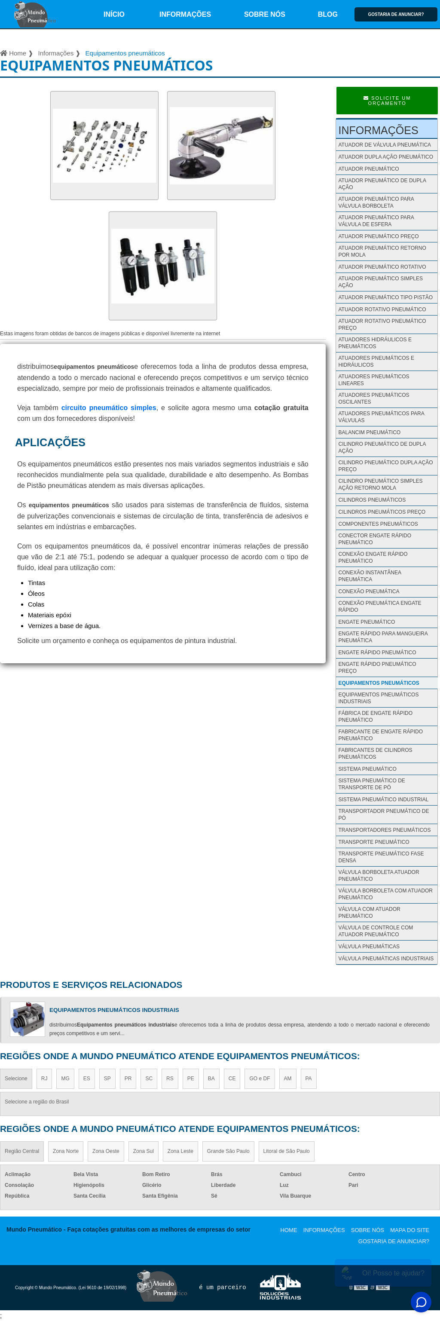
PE (190, 1079)
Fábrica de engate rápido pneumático (375, 716)
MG (65, 1079)
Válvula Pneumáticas (369, 947)
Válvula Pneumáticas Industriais (386, 959)
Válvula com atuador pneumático (369, 912)
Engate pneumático (366, 622)
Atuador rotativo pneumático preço (382, 324)
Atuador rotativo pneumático (382, 309)
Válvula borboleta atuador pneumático (378, 875)
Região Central (22, 1151)
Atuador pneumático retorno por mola (382, 251)
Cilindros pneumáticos (372, 500)
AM (288, 1079)
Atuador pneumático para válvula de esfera (376, 221)
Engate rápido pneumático (377, 653)
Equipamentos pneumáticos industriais (378, 698)
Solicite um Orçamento (387, 100)
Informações (185, 14)
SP (107, 1079)
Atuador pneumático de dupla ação (382, 184)
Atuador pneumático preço (378, 236)
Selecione (16, 1079)
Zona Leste (180, 1151)
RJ (44, 1079)
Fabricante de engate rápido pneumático (380, 735)
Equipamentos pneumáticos (378, 683)
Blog (328, 14)
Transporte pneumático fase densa (381, 857)
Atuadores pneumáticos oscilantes (373, 398)
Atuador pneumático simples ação (380, 282)
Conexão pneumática (368, 591)
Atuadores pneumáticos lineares (373, 380)
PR (128, 1079)
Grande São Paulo (228, 1151)
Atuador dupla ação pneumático (385, 157)
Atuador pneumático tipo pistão (385, 297)
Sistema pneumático (367, 769)
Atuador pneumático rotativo (382, 267)
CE (232, 1079)
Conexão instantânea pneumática (369, 576)
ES (86, 1079)
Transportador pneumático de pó (383, 814)
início (114, 14)
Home (289, 1230)
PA (309, 1079)
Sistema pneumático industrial (383, 800)
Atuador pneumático (368, 169)
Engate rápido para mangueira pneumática (383, 637)
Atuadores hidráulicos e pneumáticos (374, 343)
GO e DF (259, 1079)
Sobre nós (264, 14)
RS (170, 1079)
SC (149, 1079)
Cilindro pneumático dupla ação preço (385, 466)
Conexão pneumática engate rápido (379, 606)
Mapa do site (409, 1230)
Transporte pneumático (373, 842)
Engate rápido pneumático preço (377, 667)
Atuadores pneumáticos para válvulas (381, 417)
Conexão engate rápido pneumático (372, 557)
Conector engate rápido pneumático (374, 539)
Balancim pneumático (369, 432)
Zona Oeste (105, 1151)
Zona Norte (66, 1151)
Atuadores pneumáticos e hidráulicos (376, 361)
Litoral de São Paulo (286, 1151)
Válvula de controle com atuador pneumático (375, 931)
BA (211, 1079)
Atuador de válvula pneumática (384, 145)
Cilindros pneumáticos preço (381, 512)
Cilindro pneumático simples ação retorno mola (380, 484)
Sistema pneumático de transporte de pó (371, 784)
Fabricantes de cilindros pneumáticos (375, 753)
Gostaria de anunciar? (396, 14)
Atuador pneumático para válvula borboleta (376, 202)
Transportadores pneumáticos (384, 830)
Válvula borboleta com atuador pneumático (385, 894)
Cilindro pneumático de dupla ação (381, 447)
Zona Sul (143, 1151)
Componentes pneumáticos (378, 524)
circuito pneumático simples (108, 407)
